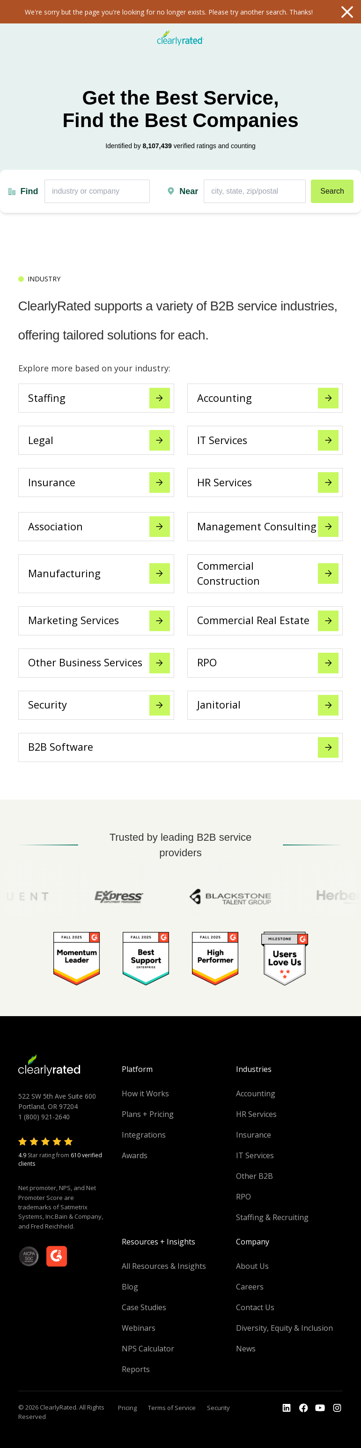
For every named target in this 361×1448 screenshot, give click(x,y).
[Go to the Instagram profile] (337, 1408)
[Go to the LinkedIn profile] (286, 1408)
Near (188, 191)
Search (332, 191)
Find (29, 191)
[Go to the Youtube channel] (320, 1408)
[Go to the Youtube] (303, 1408)
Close (347, 11)
